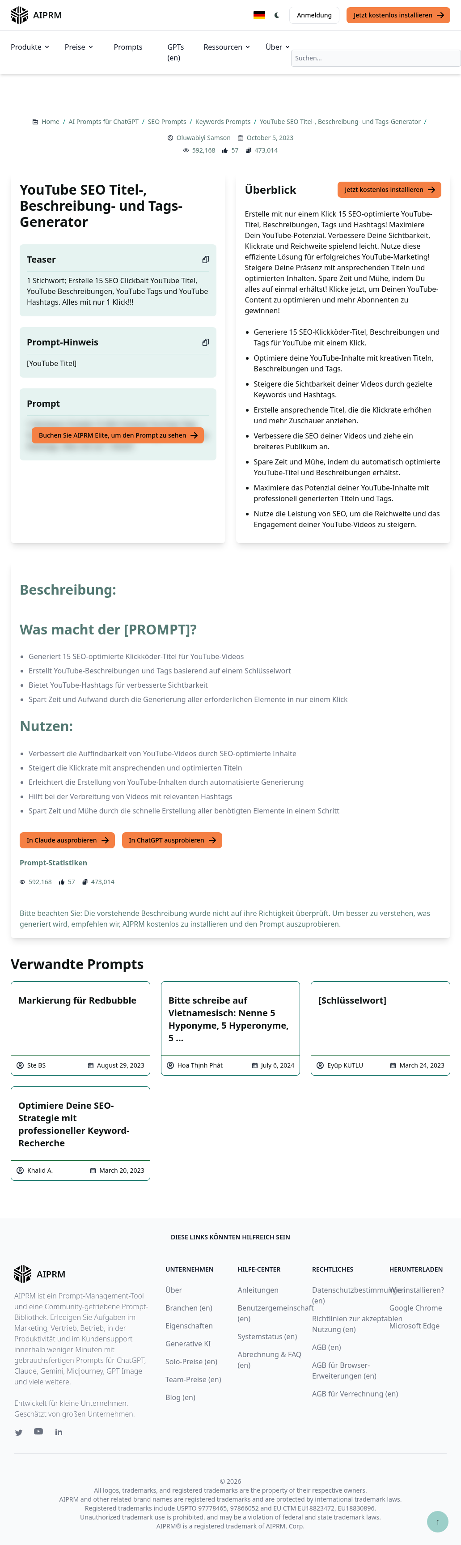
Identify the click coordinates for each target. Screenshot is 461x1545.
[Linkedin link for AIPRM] (60, 1433)
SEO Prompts (168, 121)
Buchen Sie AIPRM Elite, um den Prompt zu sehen (119, 435)
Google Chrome (415, 1308)
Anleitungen (258, 1290)
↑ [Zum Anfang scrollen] (438, 1521)
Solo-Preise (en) (191, 1361)
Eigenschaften (189, 1326)
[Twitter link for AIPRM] (18, 1432)
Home (51, 121)
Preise (79, 47)
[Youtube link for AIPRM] (39, 1433)
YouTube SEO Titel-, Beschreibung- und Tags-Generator (341, 121)
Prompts (128, 47)
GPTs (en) (175, 52)
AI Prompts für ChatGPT (104, 121)
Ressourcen (227, 47)
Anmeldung (314, 15)
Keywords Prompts (223, 121)
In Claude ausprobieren (68, 840)
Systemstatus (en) (267, 1336)
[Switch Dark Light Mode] (277, 15)
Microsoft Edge (414, 1326)
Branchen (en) (188, 1308)
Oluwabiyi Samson (204, 137)
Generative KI (188, 1344)
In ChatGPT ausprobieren (173, 840)
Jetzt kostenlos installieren (399, 15)
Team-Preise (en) (193, 1379)
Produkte (31, 47)
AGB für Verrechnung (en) (355, 1394)
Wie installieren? (416, 1290)
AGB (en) (326, 1347)
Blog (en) (180, 1397)
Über (278, 47)
